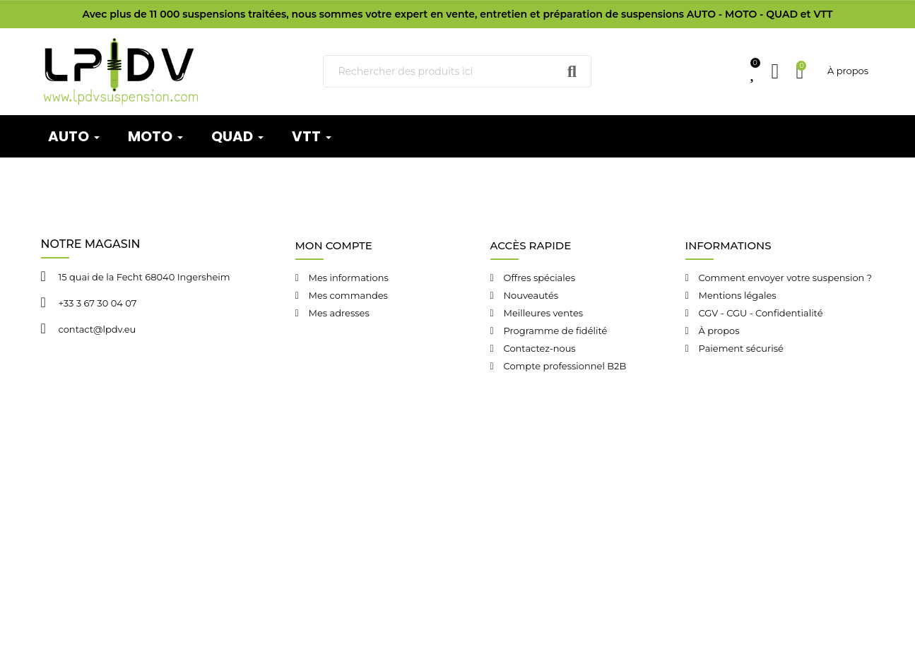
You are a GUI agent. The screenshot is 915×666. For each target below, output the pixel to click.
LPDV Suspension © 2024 (240, 465)
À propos (847, 70)
